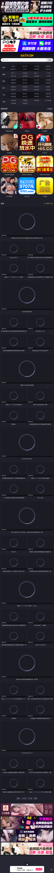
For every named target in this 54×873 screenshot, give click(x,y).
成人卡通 (36, 80)
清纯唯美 (25, 89)
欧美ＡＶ (36, 73)
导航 (3, 102)
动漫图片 (48, 87)
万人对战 (36, 66)
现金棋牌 (36, 69)
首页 (18, 798)
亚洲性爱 (13, 80)
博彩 (3, 67)
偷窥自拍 (13, 87)
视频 (3, 74)
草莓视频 (36, 100)
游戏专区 (48, 66)
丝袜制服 (25, 76)
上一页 (24, 798)
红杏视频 (13, 103)
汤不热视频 (48, 100)
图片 (3, 88)
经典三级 (25, 83)
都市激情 (13, 93)
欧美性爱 (48, 80)
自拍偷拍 (25, 73)
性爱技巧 (48, 96)
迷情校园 (13, 96)
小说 (3, 95)
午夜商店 (25, 100)
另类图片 (48, 89)
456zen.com (27, 55)
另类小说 (25, 96)
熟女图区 (36, 89)
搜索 (50, 60)
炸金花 (25, 69)
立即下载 (39, 869)
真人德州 (25, 66)
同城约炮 (13, 100)
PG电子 (13, 66)
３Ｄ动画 (48, 73)
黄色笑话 (36, 96)
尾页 (35, 798)
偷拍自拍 (25, 80)
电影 (3, 81)
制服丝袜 (13, 83)
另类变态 (48, 83)
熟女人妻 (13, 76)
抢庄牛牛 (48, 69)
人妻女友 (36, 93)
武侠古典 (48, 93)
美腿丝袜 (13, 89)
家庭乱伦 (25, 93)
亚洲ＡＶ (13, 73)
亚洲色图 (25, 87)
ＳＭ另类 (48, 76)
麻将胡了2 (13, 69)
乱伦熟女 (36, 83)
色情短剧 (25, 103)
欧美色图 (36, 87)
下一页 (30, 798)
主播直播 (36, 76)
